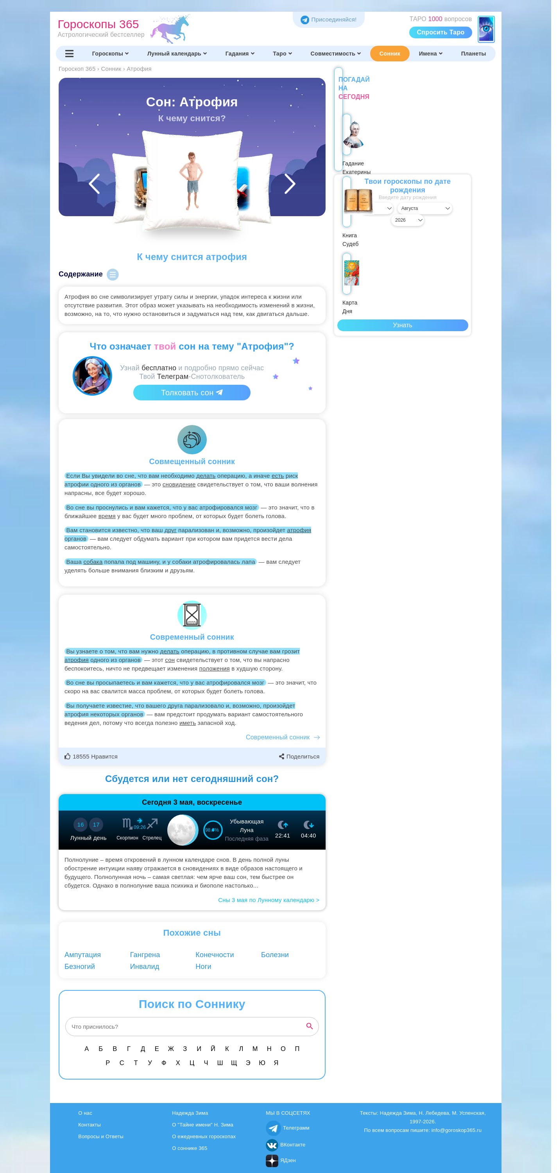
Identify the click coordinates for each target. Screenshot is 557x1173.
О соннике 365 (189, 1148)
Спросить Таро (441, 32)
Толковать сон (192, 392)
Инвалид (144, 966)
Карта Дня (446, 146)
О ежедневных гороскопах (204, 1136)
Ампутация (82, 955)
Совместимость (336, 53)
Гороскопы (110, 53)
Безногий (79, 966)
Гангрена (145, 955)
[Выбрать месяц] (402, 200)
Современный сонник (278, 737)
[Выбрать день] (354, 200)
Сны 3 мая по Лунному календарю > (268, 900)
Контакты (89, 1125)
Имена (430, 53)
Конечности (214, 955)
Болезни (275, 955)
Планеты (473, 53)
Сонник (390, 53)
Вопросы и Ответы (101, 1136)
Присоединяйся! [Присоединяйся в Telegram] (328, 19)
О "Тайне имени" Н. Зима (202, 1125)
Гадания (240, 53)
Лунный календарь (177, 53)
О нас (85, 1113)
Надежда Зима (190, 1113)
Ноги (203, 966)
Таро (282, 53)
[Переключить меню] (69, 53)
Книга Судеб (403, 151)
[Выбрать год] (450, 200)
